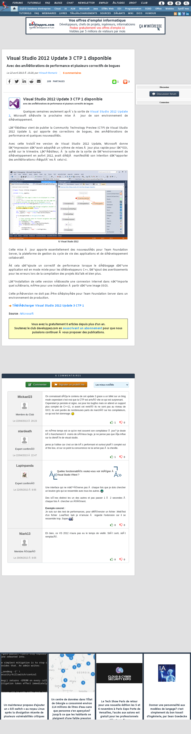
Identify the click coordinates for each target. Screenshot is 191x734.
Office (158, 8)
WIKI (130, 13)
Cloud (57, 8)
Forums (17, 3)
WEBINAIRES (49, 13)
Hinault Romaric (48, 73)
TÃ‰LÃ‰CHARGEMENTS (83, 13)
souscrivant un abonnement (82, 328)
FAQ (47, 3)
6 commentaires (72, 73)
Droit (133, 3)
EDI (119, 8)
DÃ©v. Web (107, 8)
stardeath (25, 431)
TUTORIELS (25, 13)
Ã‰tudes (118, 3)
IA (65, 8)
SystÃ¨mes (183, 8)
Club (144, 3)
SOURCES (105, 13)
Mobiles (169, 8)
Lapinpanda (25, 465)
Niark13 (25, 533)
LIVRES (63, 13)
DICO (139, 13)
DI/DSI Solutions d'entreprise (35, 8)
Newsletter (86, 3)
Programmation (133, 8)
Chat (70, 3)
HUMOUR (150, 13)
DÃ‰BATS (119, 13)
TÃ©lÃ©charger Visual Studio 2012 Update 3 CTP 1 (48, 306)
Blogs (58, 3)
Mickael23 (25, 396)
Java (95, 8)
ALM (73, 8)
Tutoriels (34, 3)
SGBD (148, 8)
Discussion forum (164, 94)
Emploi (103, 3)
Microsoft (84, 8)
